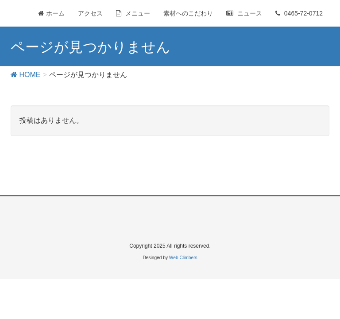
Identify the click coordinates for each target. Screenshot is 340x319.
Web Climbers (183, 257)
